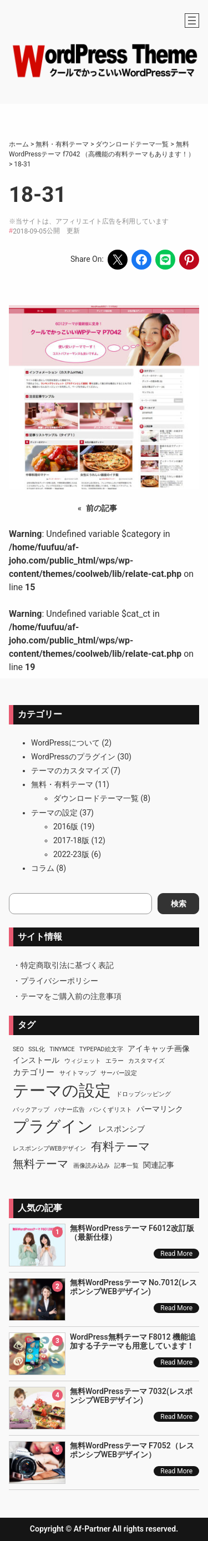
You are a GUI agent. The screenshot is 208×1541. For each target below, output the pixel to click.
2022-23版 (71, 854)
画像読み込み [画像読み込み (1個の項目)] (91, 1165)
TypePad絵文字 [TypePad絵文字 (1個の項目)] (101, 1049)
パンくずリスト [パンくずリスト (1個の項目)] (110, 1109)
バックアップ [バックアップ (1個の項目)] (31, 1109)
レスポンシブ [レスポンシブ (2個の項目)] (121, 1128)
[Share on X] (118, 260)
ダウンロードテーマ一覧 (96, 798)
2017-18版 (71, 840)
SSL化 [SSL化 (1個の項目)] (36, 1049)
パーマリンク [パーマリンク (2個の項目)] (159, 1108)
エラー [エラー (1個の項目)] (114, 1060)
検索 (178, 903)
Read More (176, 1254)
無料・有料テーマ (62, 784)
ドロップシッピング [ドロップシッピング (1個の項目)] (143, 1094)
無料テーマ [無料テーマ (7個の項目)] (40, 1163)
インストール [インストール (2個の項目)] (36, 1060)
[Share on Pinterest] (189, 260)
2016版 (65, 826)
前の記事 (101, 508)
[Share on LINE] (165, 260)
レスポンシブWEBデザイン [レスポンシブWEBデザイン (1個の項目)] (49, 1148)
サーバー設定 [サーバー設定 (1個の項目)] (118, 1073)
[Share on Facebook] (141, 260)
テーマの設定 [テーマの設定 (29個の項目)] (62, 1090)
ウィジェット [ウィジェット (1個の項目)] (82, 1060)
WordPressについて (65, 742)
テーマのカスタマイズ (70, 770)
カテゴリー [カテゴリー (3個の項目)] (33, 1072)
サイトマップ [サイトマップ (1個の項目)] (77, 1073)
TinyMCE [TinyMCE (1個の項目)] (61, 1049)
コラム (42, 868)
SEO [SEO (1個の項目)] (18, 1049)
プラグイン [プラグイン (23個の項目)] (53, 1126)
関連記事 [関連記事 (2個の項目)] (158, 1164)
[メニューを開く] (192, 20)
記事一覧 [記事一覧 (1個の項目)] (126, 1165)
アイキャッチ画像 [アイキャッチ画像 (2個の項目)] (159, 1048)
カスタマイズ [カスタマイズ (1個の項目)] (146, 1060)
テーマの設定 (54, 812)
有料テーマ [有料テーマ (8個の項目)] (120, 1146)
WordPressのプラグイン (73, 756)
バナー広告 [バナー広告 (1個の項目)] (69, 1109)
